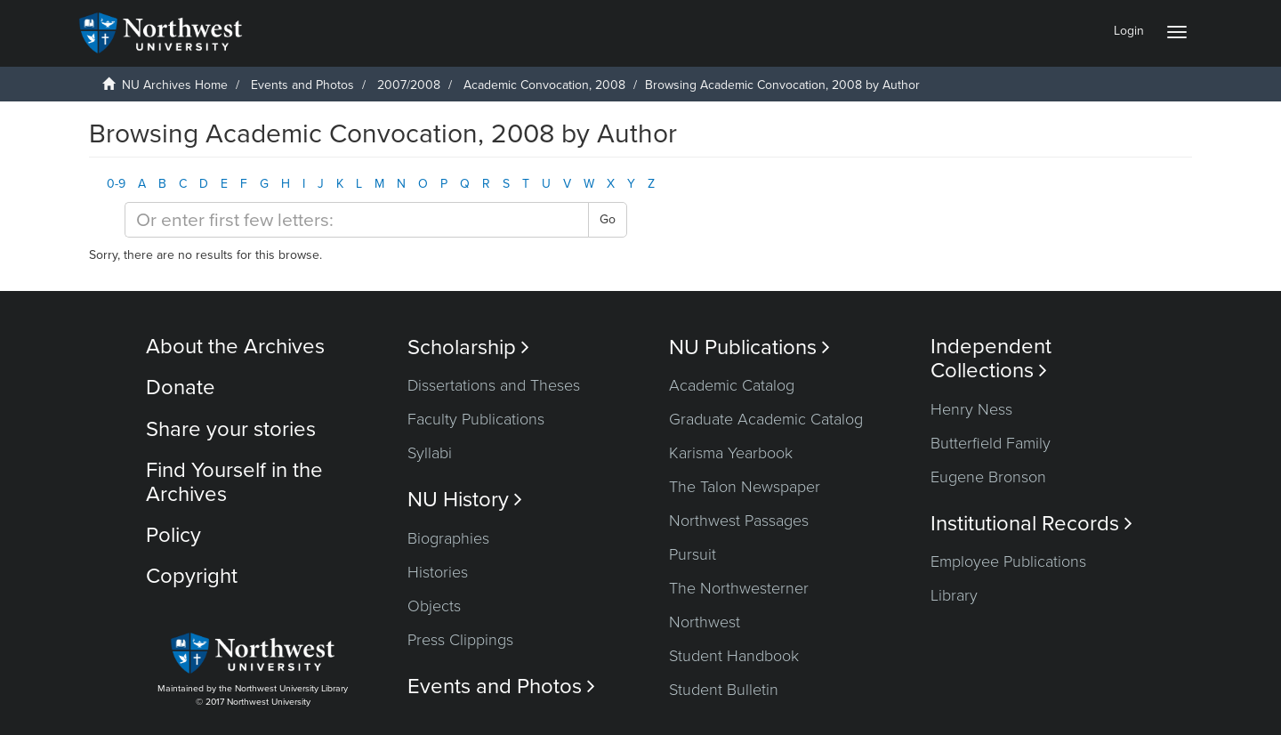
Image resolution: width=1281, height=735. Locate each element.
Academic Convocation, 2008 (544, 85)
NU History (464, 500)
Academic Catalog (731, 385)
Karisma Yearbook (731, 453)
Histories (437, 572)
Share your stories (231, 429)
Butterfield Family (991, 443)
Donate (180, 387)
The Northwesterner (739, 588)
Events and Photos (302, 85)
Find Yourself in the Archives (234, 481)
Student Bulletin (723, 689)
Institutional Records (1031, 524)
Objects (434, 606)
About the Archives (235, 346)
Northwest (704, 622)
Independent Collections (991, 359)
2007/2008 (408, 85)
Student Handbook (734, 656)
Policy (173, 535)
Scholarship (468, 347)
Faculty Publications (475, 419)
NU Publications (749, 347)
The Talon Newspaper (744, 487)
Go (608, 219)
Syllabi (429, 453)
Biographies (448, 538)
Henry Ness (971, 409)
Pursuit (692, 554)
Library (954, 595)
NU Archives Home (175, 85)
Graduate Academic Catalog (766, 419)
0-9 (116, 183)
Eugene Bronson (988, 477)
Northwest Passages (739, 520)
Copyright (192, 576)
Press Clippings (460, 640)
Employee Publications (1008, 561)
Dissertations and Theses (493, 385)
